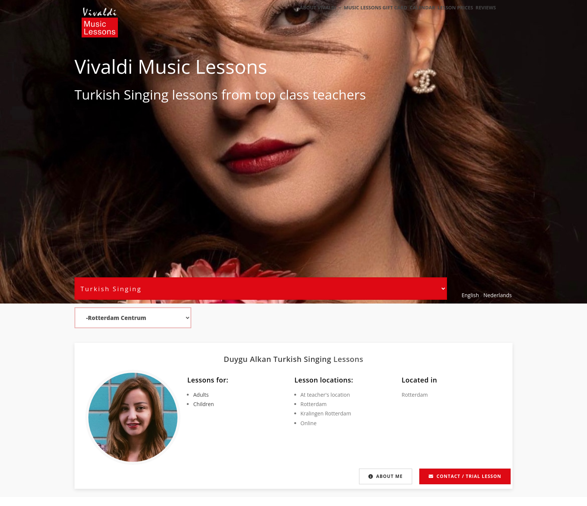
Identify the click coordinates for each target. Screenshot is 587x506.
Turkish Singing (121, 94)
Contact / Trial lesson (465, 476)
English (470, 295)
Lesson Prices (448, 16)
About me (385, 476)
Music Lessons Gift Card (361, 16)
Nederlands (497, 295)
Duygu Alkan (248, 359)
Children (203, 404)
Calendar (411, 16)
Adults (201, 394)
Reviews (483, 16)
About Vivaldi (304, 16)
